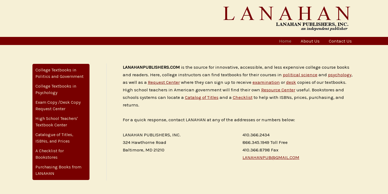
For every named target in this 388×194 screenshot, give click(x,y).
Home (285, 41)
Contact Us (340, 41)
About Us (310, 41)
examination (266, 82)
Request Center (164, 82)
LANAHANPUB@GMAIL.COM (271, 157)
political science (300, 74)
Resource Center (278, 89)
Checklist (243, 97)
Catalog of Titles (201, 97)
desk (291, 82)
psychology (339, 74)
